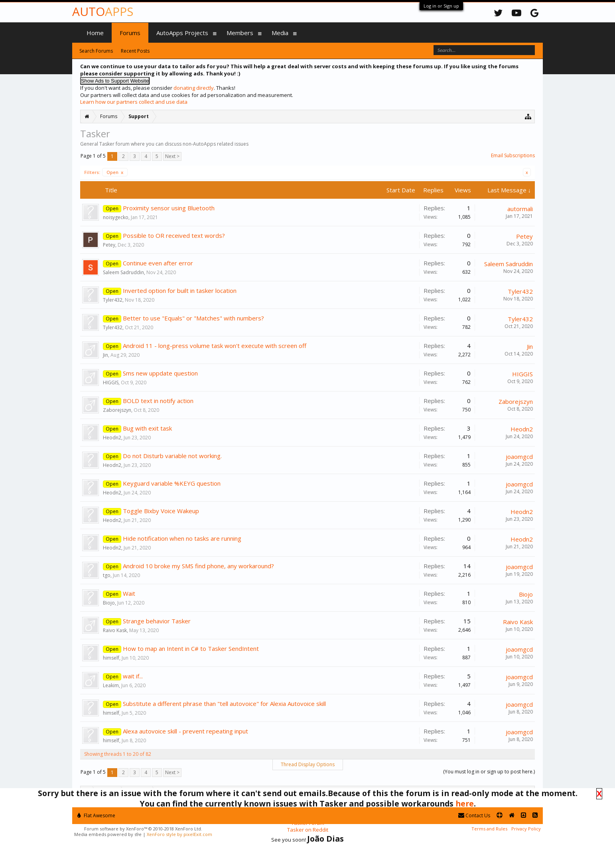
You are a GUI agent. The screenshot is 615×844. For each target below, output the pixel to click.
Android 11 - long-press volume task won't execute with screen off (214, 346)
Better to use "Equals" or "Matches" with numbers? (193, 318)
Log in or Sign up (441, 6)
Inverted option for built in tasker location (180, 291)
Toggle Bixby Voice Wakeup (161, 511)
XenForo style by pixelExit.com (179, 834)
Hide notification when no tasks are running (182, 538)
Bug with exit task (147, 428)
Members (240, 33)
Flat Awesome (96, 815)
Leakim (111, 685)
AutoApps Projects (182, 33)
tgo (106, 575)
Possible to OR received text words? (174, 235)
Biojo (109, 602)
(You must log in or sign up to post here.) (489, 771)
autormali (520, 209)
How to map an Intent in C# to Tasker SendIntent (191, 648)
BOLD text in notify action (158, 401)
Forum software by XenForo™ (143, 829)
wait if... (133, 676)
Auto (102, 11)
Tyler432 (112, 299)
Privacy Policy (526, 829)
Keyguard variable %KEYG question (172, 483)
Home (95, 33)
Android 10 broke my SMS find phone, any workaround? (198, 566)
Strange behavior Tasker (157, 621)
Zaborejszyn (117, 410)
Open (114, 172)
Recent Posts (135, 50)
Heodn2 (112, 437)
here (464, 803)
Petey (109, 244)
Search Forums (96, 50)
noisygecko (115, 217)
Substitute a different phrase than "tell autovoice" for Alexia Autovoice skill (224, 704)
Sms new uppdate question (160, 373)
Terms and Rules (489, 829)
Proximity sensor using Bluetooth (169, 208)
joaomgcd (519, 457)
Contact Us (474, 815)
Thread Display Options (308, 764)
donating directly (193, 87)
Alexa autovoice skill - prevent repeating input (185, 731)
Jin (105, 355)
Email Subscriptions (513, 155)
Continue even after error (158, 263)
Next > (172, 156)
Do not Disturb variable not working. (172, 456)
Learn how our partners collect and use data (133, 101)
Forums (130, 33)
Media (280, 33)
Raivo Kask (115, 630)
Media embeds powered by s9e (108, 834)
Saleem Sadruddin (123, 272)
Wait (129, 593)
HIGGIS (110, 382)
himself (111, 657)
